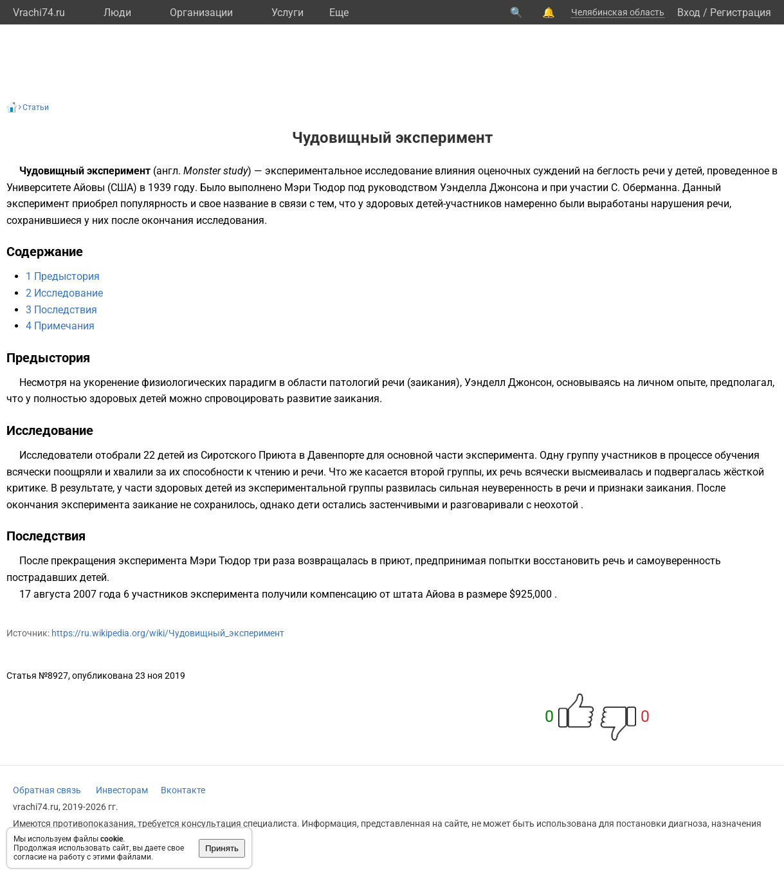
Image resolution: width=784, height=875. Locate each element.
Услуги (287, 12)
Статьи (36, 107)
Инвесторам (122, 790)
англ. (168, 171)
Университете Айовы (55, 187)
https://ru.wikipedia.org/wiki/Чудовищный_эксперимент (167, 633)
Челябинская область (617, 12)
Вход (688, 12)
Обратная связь (47, 790)
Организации (201, 12)
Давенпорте (335, 455)
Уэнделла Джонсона (489, 187)
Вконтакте (183, 790)
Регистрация (740, 12)
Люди (117, 12)
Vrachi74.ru (39, 12)
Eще (339, 12)
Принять (222, 848)
